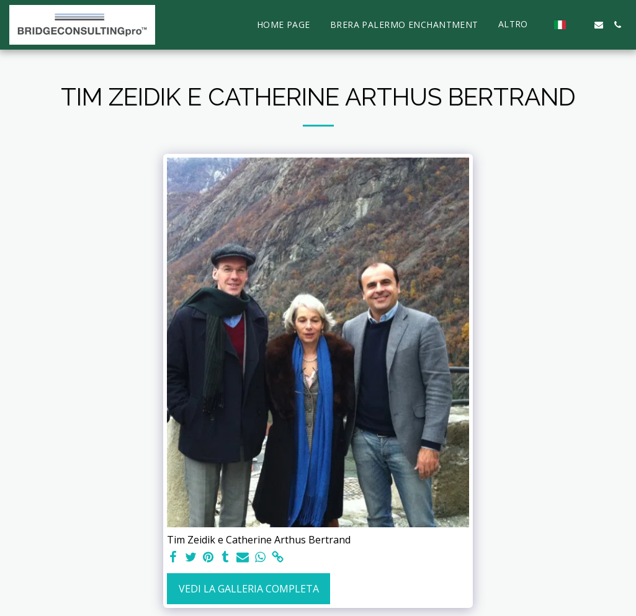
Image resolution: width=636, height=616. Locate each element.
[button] (580, 24)
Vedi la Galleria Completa (249, 589)
